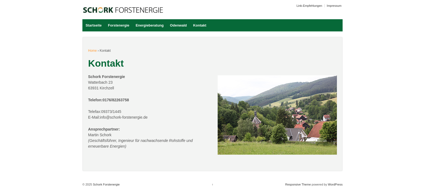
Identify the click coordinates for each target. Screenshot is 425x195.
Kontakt (199, 25)
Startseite (94, 25)
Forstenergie (118, 25)
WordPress (335, 184)
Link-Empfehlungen (309, 5)
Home (92, 51)
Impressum (334, 5)
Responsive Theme (298, 184)
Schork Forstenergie (106, 184)
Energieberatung (149, 25)
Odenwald (178, 25)
